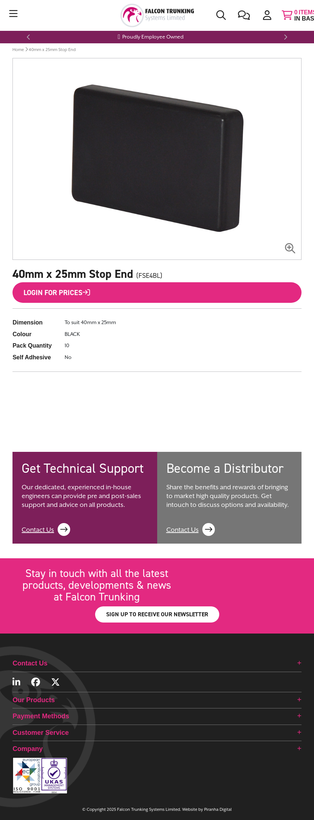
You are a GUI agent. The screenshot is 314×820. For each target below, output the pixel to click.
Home (18, 49)
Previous (29, 37)
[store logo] (157, 15)
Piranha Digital (218, 809)
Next (285, 37)
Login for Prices (57, 292)
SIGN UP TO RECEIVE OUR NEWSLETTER (157, 614)
